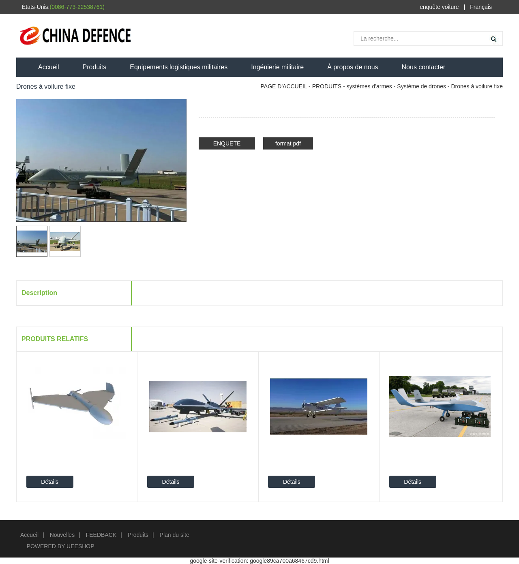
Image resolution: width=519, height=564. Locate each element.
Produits (95, 67)
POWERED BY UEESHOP (60, 546)
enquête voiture (439, 7)
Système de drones (421, 86)
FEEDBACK (101, 535)
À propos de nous (352, 67)
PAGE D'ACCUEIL (284, 86)
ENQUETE (227, 143)
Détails (49, 482)
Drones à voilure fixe (477, 86)
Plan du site (174, 535)
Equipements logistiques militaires (178, 67)
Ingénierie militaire (277, 67)
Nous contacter (424, 67)
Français (481, 7)
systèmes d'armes (369, 86)
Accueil (48, 67)
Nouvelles (62, 535)
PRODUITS (326, 86)
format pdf (288, 143)
